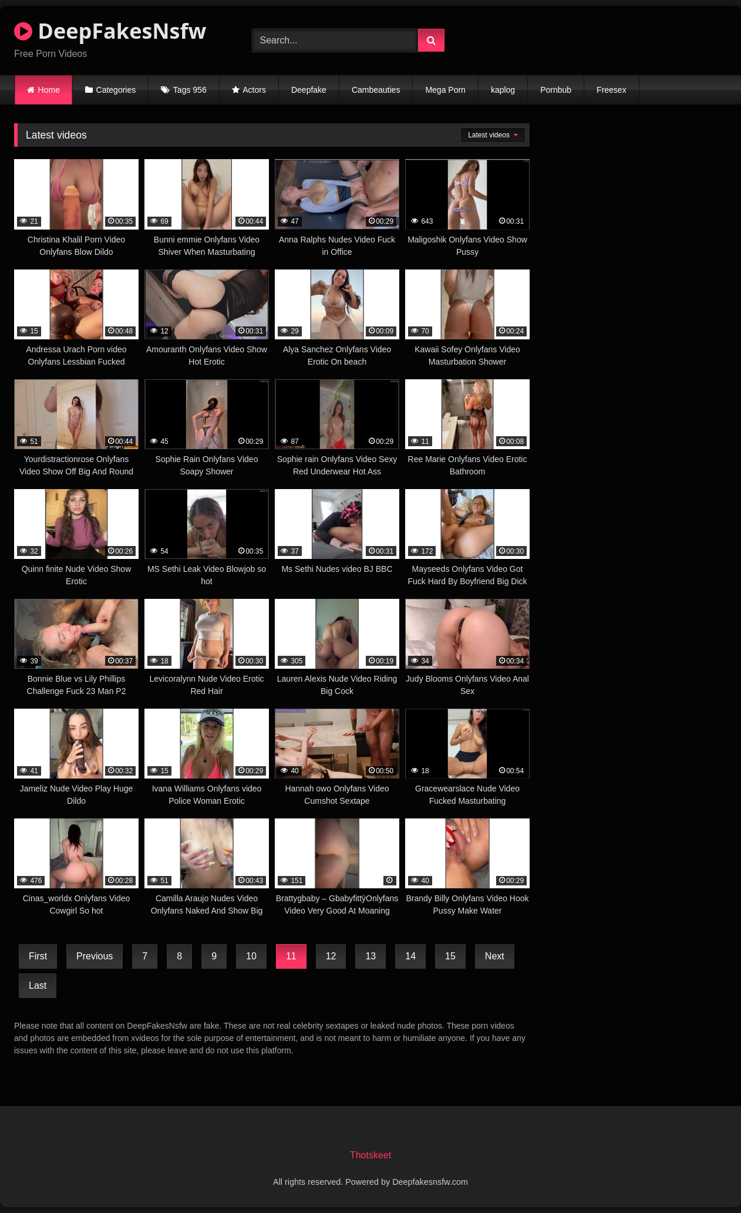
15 (450, 956)
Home (49, 90)
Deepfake (308, 90)
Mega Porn (445, 90)
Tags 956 (190, 90)
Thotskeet (370, 1155)
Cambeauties (376, 90)
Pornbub (555, 90)
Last (37, 985)
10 (251, 956)
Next (494, 956)
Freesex (612, 90)
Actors (254, 90)
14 (410, 956)
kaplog (503, 90)
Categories (116, 90)
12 (331, 956)
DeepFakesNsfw (110, 30)
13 (370, 956)
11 (291, 956)
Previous (94, 956)
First (38, 956)
